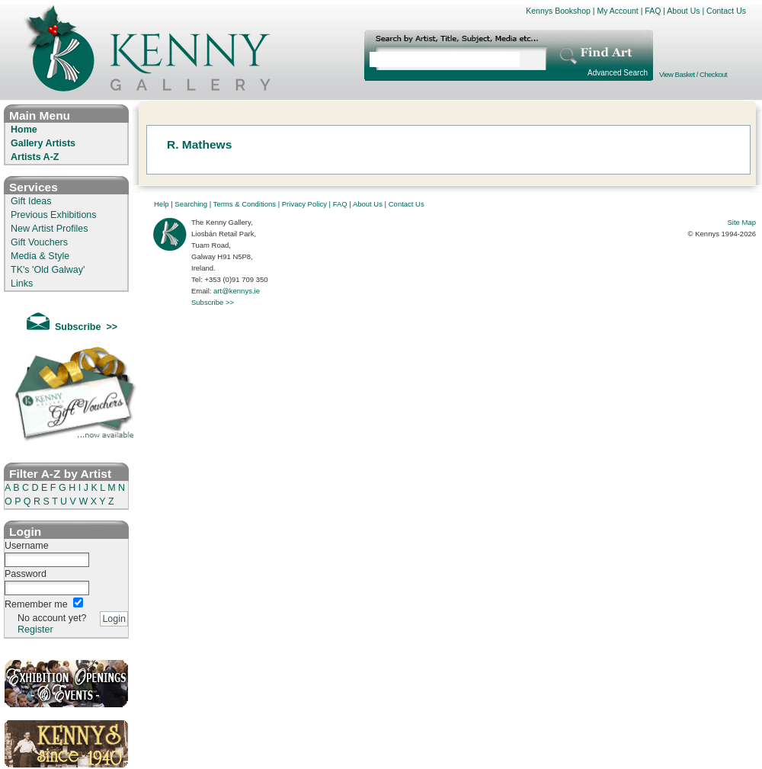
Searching (190, 204)
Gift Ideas (31, 201)
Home (24, 129)
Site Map (742, 222)
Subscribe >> (212, 302)
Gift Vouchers (39, 242)
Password (25, 574)
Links (22, 283)
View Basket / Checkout (693, 74)
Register (35, 629)
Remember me (36, 604)
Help (161, 204)
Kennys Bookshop (558, 10)
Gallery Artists (43, 143)
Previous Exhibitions (54, 215)
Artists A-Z (35, 157)
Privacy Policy (304, 204)
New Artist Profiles (49, 228)
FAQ (653, 10)
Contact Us (726, 10)
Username (27, 545)
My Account (617, 10)
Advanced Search (618, 73)
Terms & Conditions (244, 204)
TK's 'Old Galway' (48, 269)
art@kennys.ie (236, 291)
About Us (683, 10)
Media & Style (40, 256)
